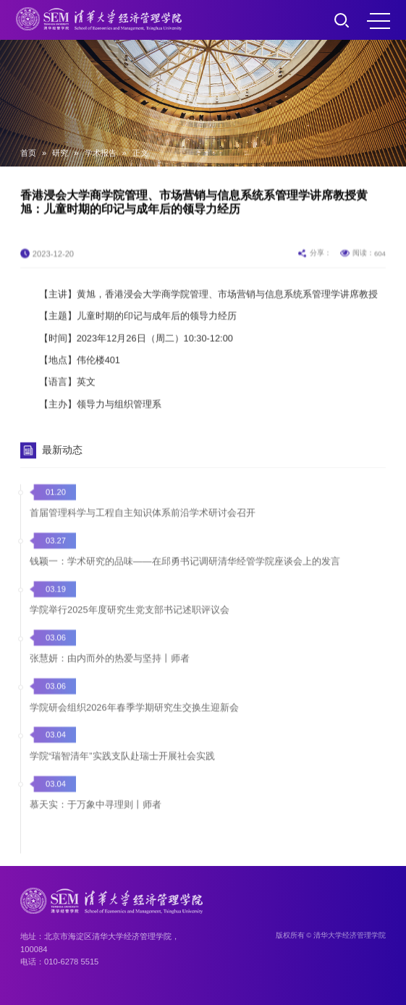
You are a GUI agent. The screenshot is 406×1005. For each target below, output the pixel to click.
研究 (60, 152)
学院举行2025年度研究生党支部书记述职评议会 (129, 627)
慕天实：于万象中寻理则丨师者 (95, 821)
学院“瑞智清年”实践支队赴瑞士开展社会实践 (122, 773)
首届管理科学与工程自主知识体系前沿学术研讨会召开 (142, 529)
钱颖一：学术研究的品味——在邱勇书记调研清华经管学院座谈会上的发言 (185, 578)
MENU (378, 21)
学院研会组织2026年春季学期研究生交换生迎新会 (134, 724)
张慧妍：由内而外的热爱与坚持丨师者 (110, 675)
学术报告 (101, 152)
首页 (28, 152)
